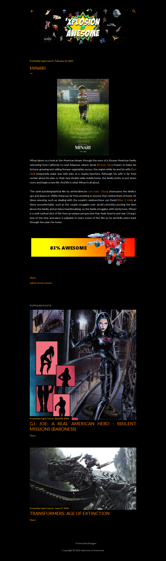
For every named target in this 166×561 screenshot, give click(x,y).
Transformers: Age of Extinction (70, 513)
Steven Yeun (105, 164)
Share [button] (33, 277)
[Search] (134, 10)
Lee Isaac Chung (98, 191)
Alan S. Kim (125, 200)
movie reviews (44, 283)
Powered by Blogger (83, 543)
